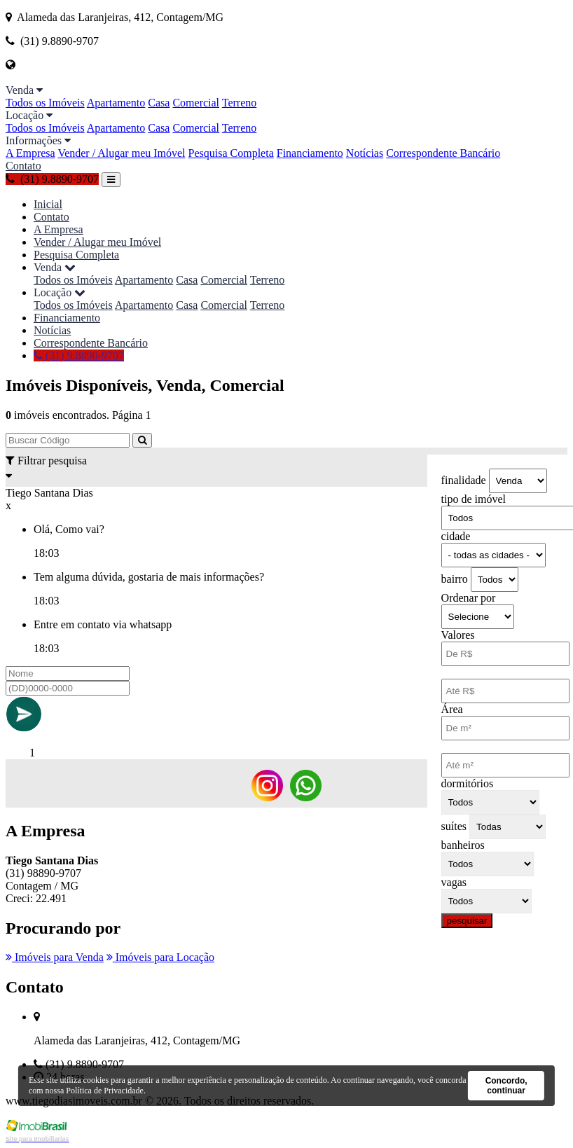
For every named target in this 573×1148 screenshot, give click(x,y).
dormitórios (467, 783)
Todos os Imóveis (45, 103)
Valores (458, 635)
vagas (454, 882)
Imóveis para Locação (160, 957)
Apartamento (116, 103)
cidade (456, 536)
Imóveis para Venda (55, 957)
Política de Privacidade (105, 1090)
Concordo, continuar (506, 1085)
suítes (454, 826)
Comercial (195, 103)
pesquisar (467, 920)
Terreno (239, 103)
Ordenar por (468, 598)
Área (452, 709)
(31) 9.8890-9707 (52, 179)
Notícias (364, 153)
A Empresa (30, 153)
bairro (454, 579)
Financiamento (310, 153)
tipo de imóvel (473, 499)
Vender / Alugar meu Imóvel (121, 153)
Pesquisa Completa (231, 153)
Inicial (48, 204)
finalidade (463, 480)
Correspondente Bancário (443, 153)
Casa (159, 103)
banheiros (463, 845)
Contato (23, 166)
